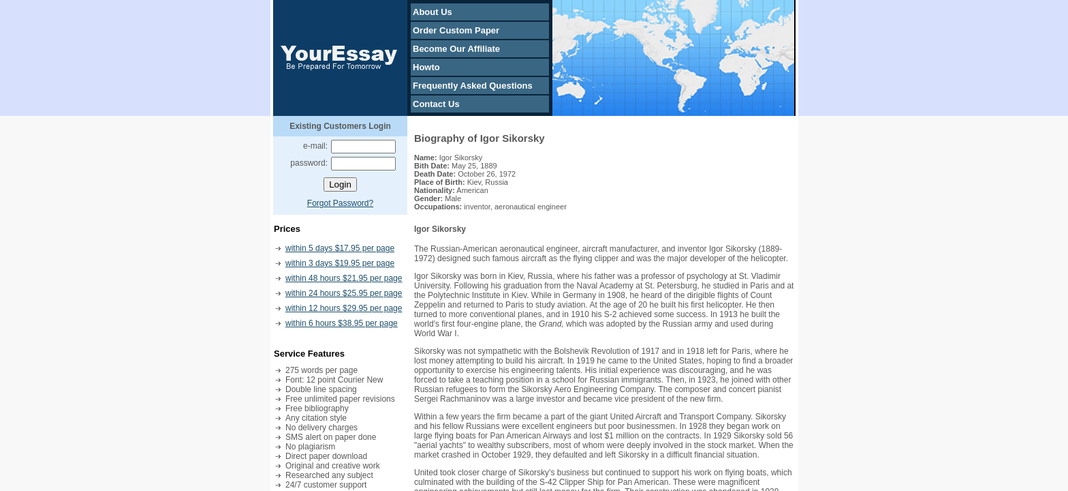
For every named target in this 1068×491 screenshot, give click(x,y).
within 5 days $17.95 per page (339, 248)
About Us (432, 12)
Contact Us (436, 104)
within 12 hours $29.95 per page (343, 308)
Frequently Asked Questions (473, 85)
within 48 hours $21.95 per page (343, 278)
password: (309, 163)
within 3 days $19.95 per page (339, 263)
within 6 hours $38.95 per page (341, 323)
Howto (426, 67)
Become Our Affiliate (456, 49)
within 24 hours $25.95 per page (343, 293)
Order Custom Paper (456, 30)
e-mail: (315, 146)
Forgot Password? (340, 203)
